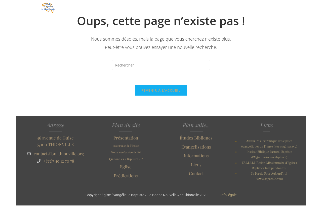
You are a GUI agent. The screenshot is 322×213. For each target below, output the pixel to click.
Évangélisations (196, 147)
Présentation (125, 137)
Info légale (228, 195)
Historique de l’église (126, 146)
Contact (196, 173)
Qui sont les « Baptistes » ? (126, 159)
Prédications (126, 175)
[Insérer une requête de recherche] (161, 65)
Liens (196, 164)
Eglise (126, 166)
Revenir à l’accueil (161, 90)
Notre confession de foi (126, 152)
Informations (196, 155)
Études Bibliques (196, 137)
